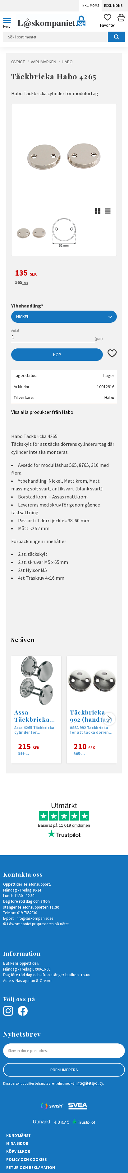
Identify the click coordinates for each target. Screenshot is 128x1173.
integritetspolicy (89, 1083)
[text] (64, 273)
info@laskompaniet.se (34, 918)
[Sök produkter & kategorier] (64, 37)
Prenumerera (64, 1070)
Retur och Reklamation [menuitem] (30, 1167)
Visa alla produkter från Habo (42, 412)
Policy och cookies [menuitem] (26, 1159)
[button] (9, 21)
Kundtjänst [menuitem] (18, 1135)
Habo (109, 397)
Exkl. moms (113, 5)
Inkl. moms (90, 5)
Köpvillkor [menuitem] (18, 1151)
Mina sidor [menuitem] (17, 1143)
